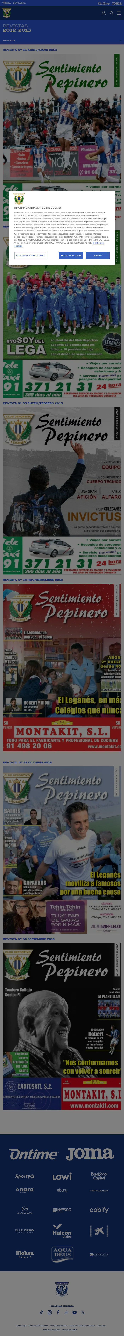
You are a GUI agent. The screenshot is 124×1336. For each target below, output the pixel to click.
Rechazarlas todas (71, 255)
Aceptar (97, 255)
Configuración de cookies (30, 255)
